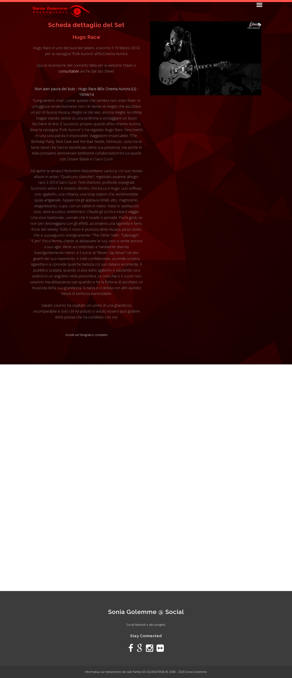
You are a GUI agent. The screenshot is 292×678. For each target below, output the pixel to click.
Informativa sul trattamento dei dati (109, 672)
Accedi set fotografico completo (86, 335)
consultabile (69, 71)
